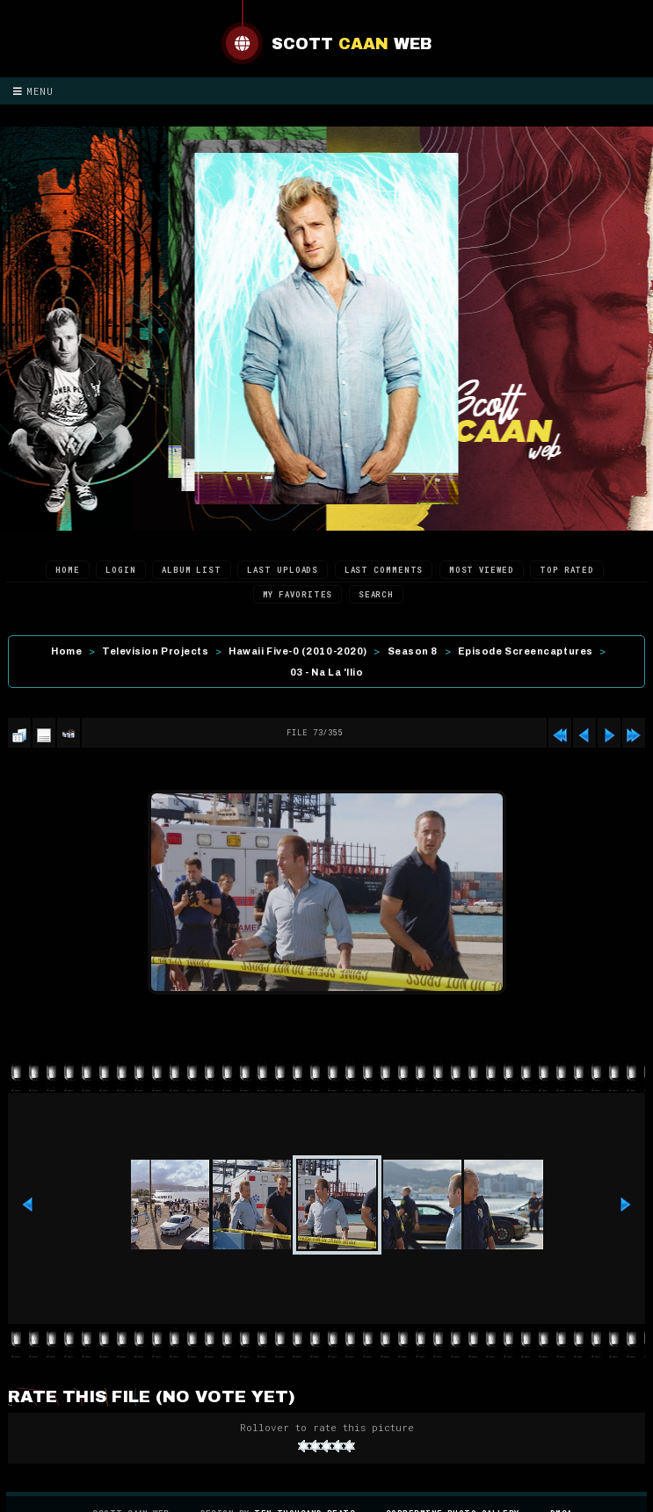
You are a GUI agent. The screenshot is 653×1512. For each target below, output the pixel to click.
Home (67, 570)
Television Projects (155, 651)
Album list (191, 570)
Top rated (567, 570)
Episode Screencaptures (525, 651)
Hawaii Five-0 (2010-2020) (298, 651)
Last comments (384, 570)
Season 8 (413, 651)
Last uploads (282, 570)
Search (376, 594)
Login (120, 570)
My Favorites (298, 594)
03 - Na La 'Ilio (327, 672)
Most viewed (481, 570)
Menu (33, 91)
